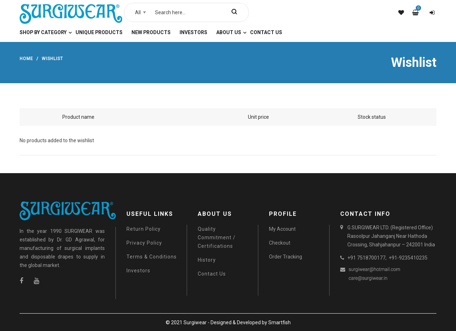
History (207, 260)
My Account (282, 229)
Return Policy (143, 229)
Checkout (279, 243)
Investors (138, 270)
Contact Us (212, 274)
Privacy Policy (144, 243)
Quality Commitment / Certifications (216, 237)
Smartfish (279, 322)
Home (26, 58)
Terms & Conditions (151, 257)
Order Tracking (285, 257)
